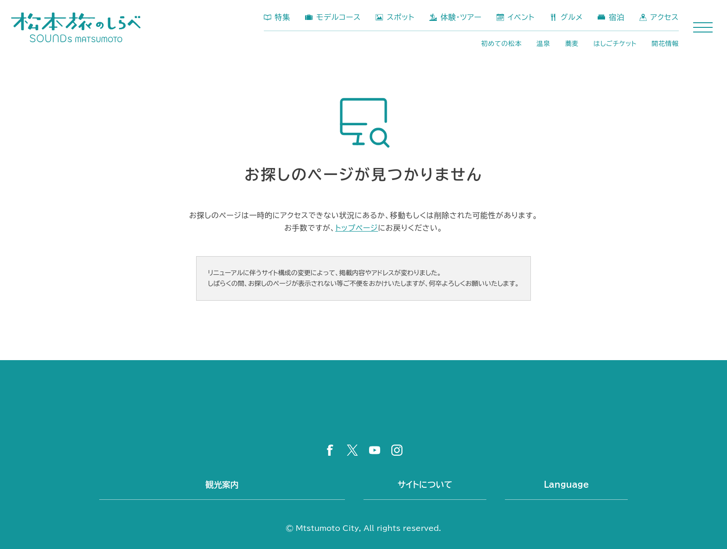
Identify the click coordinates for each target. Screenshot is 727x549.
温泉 (543, 43)
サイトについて (425, 484)
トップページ (356, 228)
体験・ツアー (461, 17)
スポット (401, 17)
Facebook (330, 450)
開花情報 (665, 43)
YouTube (374, 450)
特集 (283, 17)
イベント (521, 17)
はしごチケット (615, 43)
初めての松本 (501, 43)
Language (566, 484)
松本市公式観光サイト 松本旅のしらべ (75, 27)
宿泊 (617, 17)
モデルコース (338, 17)
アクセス (664, 17)
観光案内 (222, 484)
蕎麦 (572, 43)
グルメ (572, 17)
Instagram (396, 450)
